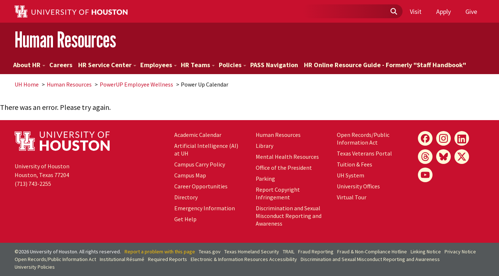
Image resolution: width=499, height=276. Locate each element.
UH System (350, 175)
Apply (443, 11)
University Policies (35, 267)
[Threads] (425, 156)
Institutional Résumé (122, 259)
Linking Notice (426, 251)
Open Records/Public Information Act (363, 138)
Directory (186, 197)
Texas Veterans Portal (364, 153)
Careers (60, 65)
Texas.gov (210, 251)
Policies (232, 65)
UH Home (27, 84)
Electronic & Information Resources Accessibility (244, 259)
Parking (265, 178)
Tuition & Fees (354, 164)
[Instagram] (443, 138)
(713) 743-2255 (33, 183)
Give (471, 11)
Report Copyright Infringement (278, 193)
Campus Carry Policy (199, 164)
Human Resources (65, 39)
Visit (416, 11)
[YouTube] (425, 175)
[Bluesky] (443, 156)
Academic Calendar (197, 134)
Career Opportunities (201, 186)
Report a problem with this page (160, 251)
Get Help (185, 219)
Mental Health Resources (287, 156)
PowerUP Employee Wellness (136, 84)
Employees (158, 65)
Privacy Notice (460, 251)
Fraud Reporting (316, 251)
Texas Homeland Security (251, 251)
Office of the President (284, 167)
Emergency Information (204, 208)
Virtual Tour (351, 197)
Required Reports (167, 259)
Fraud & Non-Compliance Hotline (372, 251)
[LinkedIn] (461, 138)
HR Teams (198, 65)
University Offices (358, 186)
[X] (461, 156)
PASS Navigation (274, 65)
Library (264, 145)
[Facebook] (425, 138)
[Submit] (393, 11)
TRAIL (288, 251)
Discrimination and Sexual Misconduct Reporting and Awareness (288, 215)
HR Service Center (107, 65)
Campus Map (190, 175)
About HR (29, 65)
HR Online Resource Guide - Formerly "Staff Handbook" (385, 65)
